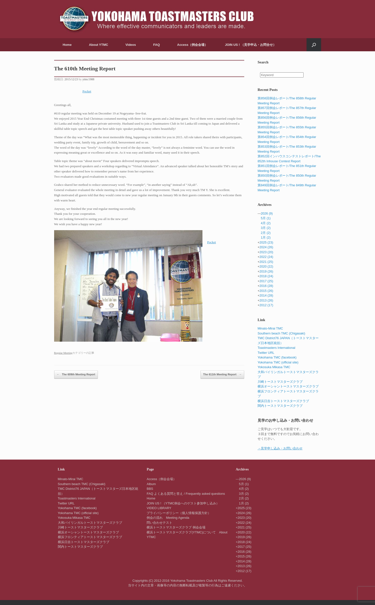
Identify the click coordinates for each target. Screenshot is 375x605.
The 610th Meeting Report (85, 68)
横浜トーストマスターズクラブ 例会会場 (176, 527)
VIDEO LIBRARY (159, 508)
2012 (266, 305)
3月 (266, 228)
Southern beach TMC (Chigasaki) (281, 333)
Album (151, 484)
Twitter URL (266, 353)
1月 (266, 237)
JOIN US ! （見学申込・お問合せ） (250, 45)
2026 (267, 213)
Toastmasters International (276, 348)
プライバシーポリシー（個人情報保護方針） (179, 513)
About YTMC (98, 45)
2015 (266, 291)
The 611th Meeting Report (222, 374)
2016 (266, 286)
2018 (266, 276)
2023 (266, 252)
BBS (150, 489)
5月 (266, 218)
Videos (130, 45)
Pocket (87, 91)
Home (67, 45)
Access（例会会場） (192, 45)
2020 (266, 266)
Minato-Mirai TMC (270, 328)
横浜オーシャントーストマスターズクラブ (288, 386)
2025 (266, 242)
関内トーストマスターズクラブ (280, 406)
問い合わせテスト (159, 522)
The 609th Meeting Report (76, 374)
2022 (266, 257)
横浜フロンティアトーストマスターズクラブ (90, 537)
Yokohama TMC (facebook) (277, 357)
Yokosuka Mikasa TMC (274, 367)
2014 (266, 295)
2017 (266, 281)
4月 (266, 223)
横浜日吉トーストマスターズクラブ (283, 401)
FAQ (156, 45)
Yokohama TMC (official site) (278, 362)
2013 (266, 300)
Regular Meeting (63, 352)
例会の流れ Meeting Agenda (168, 518)
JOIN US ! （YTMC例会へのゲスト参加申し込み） (183, 503)
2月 (266, 233)
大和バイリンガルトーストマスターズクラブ (90, 522)
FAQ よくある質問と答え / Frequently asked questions (186, 493)
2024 (266, 247)
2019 (266, 271)
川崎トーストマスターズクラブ (280, 382)
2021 (266, 262)
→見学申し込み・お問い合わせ (280, 448)
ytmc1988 (88, 79)
